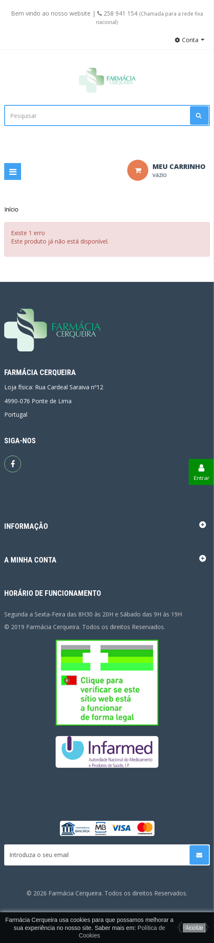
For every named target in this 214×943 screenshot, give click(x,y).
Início (11, 209)
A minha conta (30, 559)
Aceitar (194, 927)
